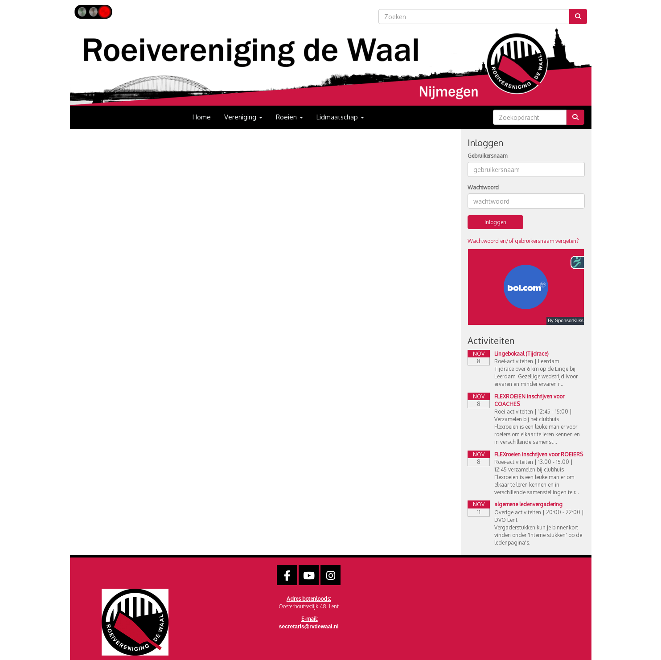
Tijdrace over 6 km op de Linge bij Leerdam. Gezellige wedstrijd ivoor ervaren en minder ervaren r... (536, 376)
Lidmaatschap (340, 117)
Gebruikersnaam (487, 155)
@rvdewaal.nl (309, 626)
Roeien (289, 117)
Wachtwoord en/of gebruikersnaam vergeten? (523, 241)
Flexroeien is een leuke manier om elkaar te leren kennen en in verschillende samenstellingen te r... (536, 485)
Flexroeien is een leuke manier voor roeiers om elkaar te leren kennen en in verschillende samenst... (537, 434)
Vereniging (243, 117)
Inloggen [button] (495, 222)
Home (202, 117)
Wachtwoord (483, 187)
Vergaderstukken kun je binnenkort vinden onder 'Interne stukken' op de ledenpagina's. (538, 535)
